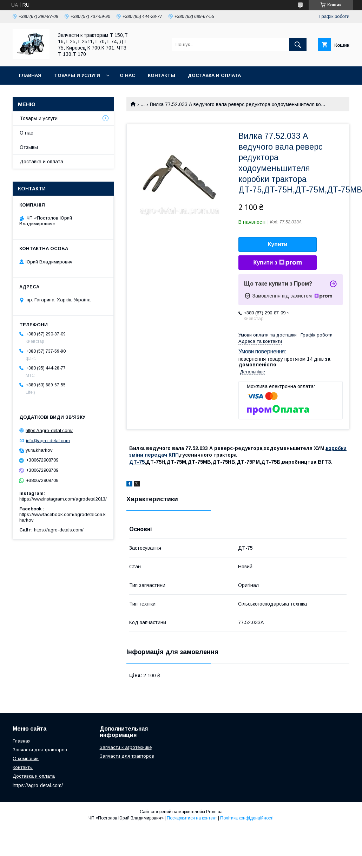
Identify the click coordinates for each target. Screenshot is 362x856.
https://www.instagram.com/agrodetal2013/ (63, 499)
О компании (26, 758)
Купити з (277, 263)
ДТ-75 (137, 462)
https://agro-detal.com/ (49, 430)
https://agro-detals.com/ (59, 529)
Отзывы (29, 147)
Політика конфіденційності (247, 818)
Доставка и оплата (214, 75)
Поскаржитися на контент (192, 818)
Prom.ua (214, 811)
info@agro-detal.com (48, 440)
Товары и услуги (77, 75)
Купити (278, 244)
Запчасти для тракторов (40, 749)
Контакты (161, 75)
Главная (30, 75)
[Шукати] (298, 44)
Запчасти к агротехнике (126, 747)
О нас (127, 75)
